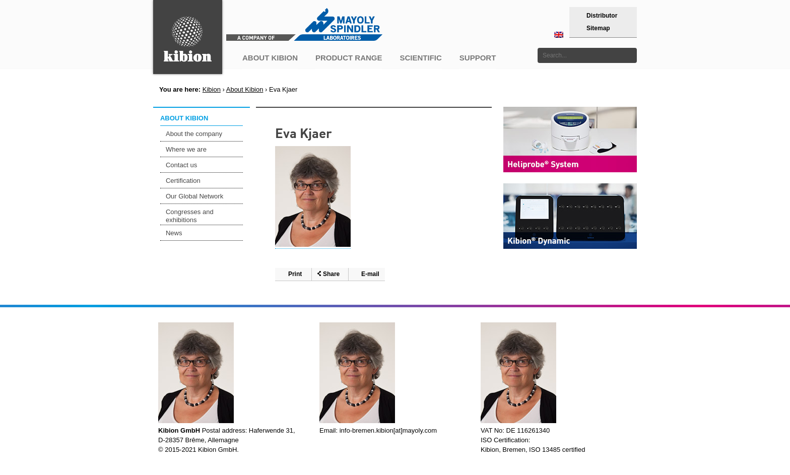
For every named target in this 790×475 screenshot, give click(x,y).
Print (295, 274)
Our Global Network (194, 196)
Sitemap (598, 28)
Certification (183, 180)
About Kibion (245, 89)
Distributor (601, 15)
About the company (194, 134)
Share (331, 274)
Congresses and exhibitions (190, 216)
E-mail (370, 274)
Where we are (186, 149)
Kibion (212, 89)
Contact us (181, 165)
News (174, 233)
